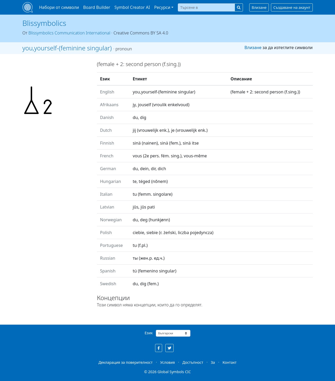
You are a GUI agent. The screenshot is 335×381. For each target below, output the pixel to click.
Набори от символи (59, 7)
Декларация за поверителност (125, 362)
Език (149, 332)
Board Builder (96, 7)
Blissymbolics (44, 23)
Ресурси (162, 7)
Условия (167, 362)
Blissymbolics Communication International (69, 33)
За (213, 362)
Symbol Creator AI (132, 7)
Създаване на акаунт (291, 7)
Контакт (230, 362)
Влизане (259, 7)
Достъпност (193, 362)
